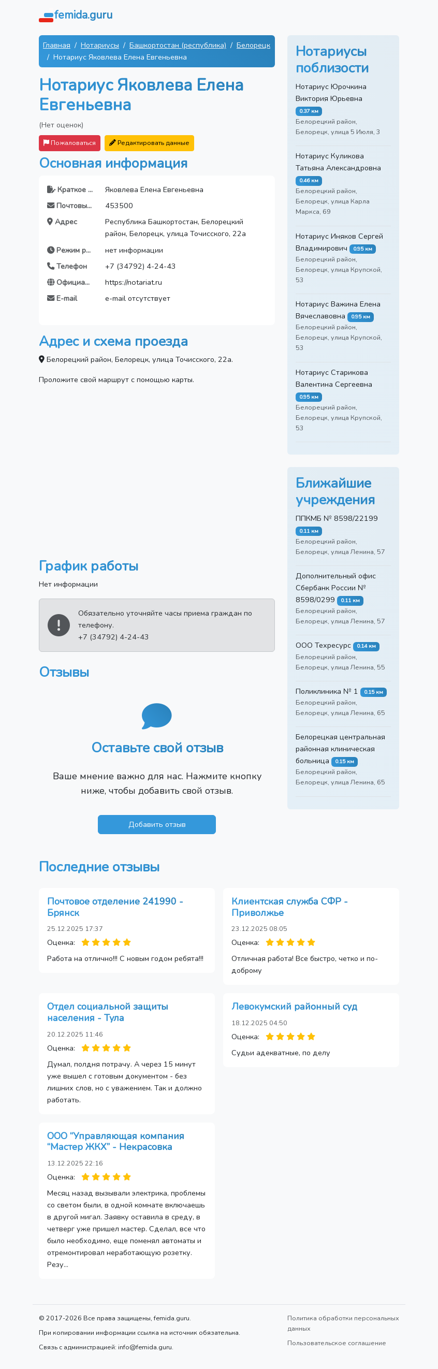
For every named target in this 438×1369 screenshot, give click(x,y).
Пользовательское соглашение (336, 1342)
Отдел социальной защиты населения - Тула (107, 1012)
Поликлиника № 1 (327, 691)
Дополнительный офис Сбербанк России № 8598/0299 (336, 588)
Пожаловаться (69, 142)
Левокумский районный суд (294, 1006)
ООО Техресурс (323, 645)
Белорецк (253, 45)
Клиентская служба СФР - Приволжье (289, 907)
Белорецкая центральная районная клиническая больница (340, 749)
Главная (56, 45)
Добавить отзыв (157, 824)
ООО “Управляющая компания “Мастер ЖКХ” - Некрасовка (115, 1142)
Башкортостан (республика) (177, 45)
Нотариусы (100, 45)
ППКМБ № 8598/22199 (337, 518)
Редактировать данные (149, 142)
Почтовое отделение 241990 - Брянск (115, 907)
